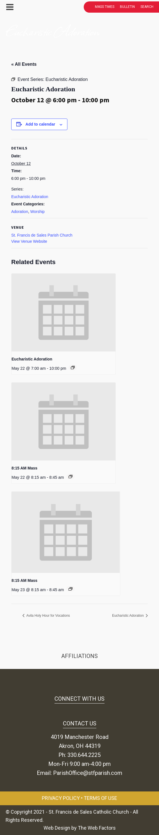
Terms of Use (100, 798)
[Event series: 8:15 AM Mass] (70, 476)
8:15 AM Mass (24, 468)
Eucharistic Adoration (29, 196)
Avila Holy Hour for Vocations (48, 616)
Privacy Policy (61, 798)
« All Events (24, 64)
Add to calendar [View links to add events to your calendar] (40, 124)
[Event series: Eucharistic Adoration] (73, 367)
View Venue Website (29, 241)
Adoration (19, 211)
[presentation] (63, 313)
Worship (37, 211)
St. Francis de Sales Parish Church (41, 235)
